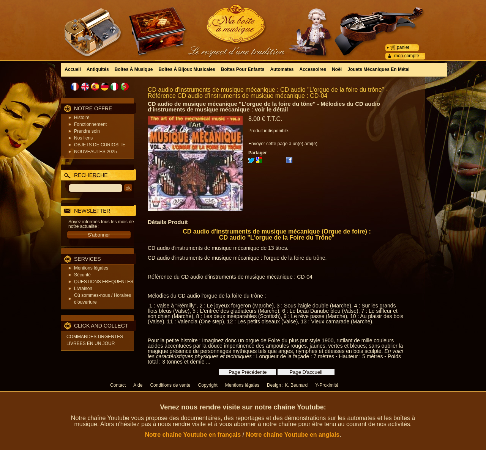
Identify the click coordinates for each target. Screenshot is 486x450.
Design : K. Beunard (287, 385)
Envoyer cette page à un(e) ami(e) (282, 143)
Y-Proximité (326, 385)
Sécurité (82, 275)
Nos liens (83, 138)
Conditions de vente (170, 385)
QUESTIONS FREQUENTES (103, 281)
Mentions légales (91, 268)
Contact (118, 385)
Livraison (83, 288)
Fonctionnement (90, 124)
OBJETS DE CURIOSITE (99, 144)
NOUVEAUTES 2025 (95, 151)
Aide (137, 385)
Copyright (207, 385)
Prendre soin (87, 131)
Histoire (82, 117)
